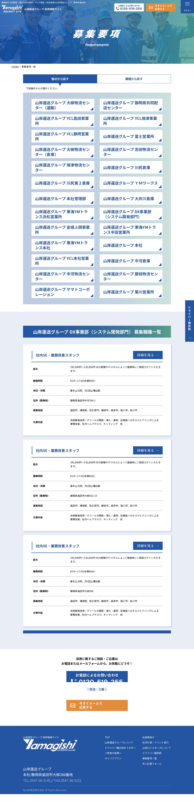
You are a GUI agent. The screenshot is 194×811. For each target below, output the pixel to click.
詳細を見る (145, 361)
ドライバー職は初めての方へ (120, 764)
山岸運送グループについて (119, 759)
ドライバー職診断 (151, 770)
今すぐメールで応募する (163, 7)
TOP (107, 754)
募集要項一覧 (149, 775)
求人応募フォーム (151, 780)
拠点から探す (60, 82)
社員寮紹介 (148, 754)
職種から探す (134, 82)
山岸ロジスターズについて (156, 764)
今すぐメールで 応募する (100, 719)
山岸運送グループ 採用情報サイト (50, 760)
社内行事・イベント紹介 (155, 759)
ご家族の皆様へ (113, 770)
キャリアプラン (113, 775)
